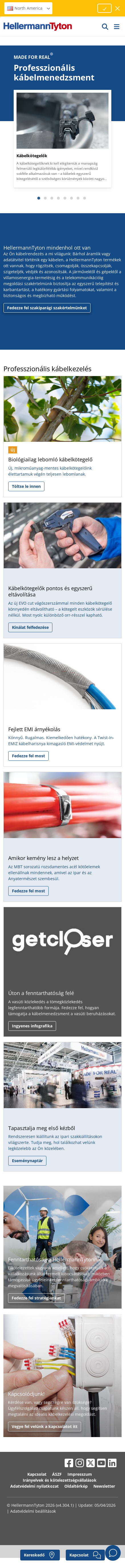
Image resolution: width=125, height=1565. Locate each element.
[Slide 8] (84, 198)
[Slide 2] (45, 198)
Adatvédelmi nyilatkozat (34, 1486)
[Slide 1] (38, 198)
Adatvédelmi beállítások (33, 1511)
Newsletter (104, 1486)
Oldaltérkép (76, 1486)
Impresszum (79, 1474)
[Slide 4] (58, 198)
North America (29, 8)
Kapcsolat (36, 1474)
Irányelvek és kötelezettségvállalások (60, 1480)
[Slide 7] (78, 198)
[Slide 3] (51, 198)
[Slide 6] (71, 198)
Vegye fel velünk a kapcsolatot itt (44, 1426)
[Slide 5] (64, 198)
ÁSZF (57, 1474)
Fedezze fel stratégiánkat (36, 1298)
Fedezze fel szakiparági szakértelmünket (47, 307)
